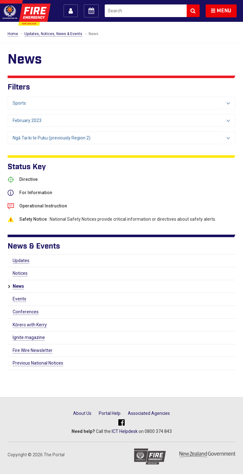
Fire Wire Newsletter (33, 350)
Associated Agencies (149, 413)
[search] (146, 10)
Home (13, 34)
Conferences (26, 311)
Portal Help (110, 413)
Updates (21, 260)
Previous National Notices (38, 363)
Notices (20, 273)
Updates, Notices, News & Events (53, 34)
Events (19, 298)
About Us (82, 413)
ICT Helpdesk (125, 431)
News (18, 286)
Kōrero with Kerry (30, 324)
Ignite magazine (29, 337)
